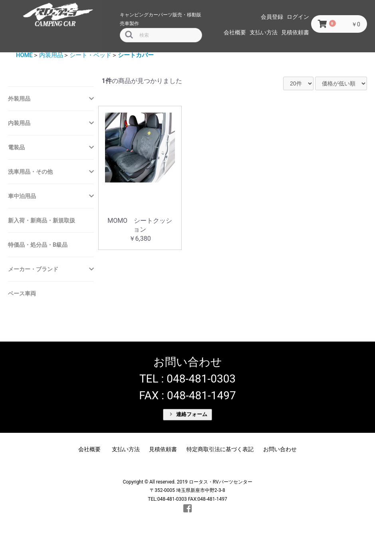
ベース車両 (22, 293)
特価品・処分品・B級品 (37, 245)
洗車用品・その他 (30, 171)
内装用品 (51, 55)
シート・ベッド (90, 55)
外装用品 (19, 98)
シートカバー (136, 55)
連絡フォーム (188, 414)
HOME (24, 55)
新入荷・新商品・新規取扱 (41, 220)
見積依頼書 (295, 32)
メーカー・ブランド (33, 269)
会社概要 (235, 32)
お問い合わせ (280, 449)
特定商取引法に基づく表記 (220, 449)
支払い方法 (264, 32)
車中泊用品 (22, 196)
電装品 (16, 147)
